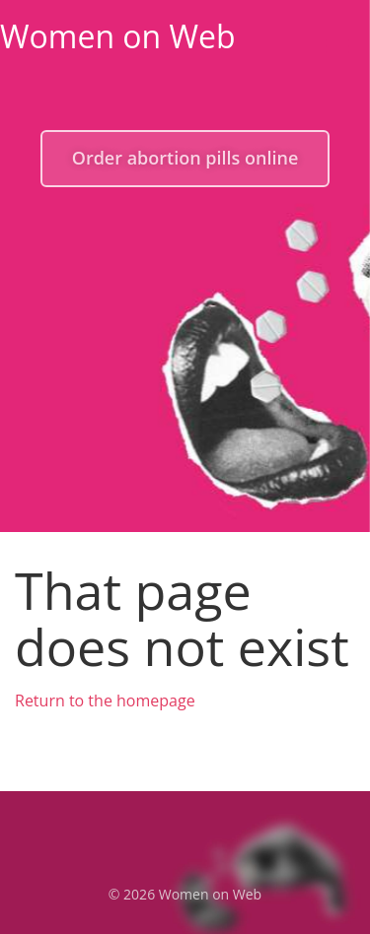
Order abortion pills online (185, 157)
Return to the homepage (105, 700)
